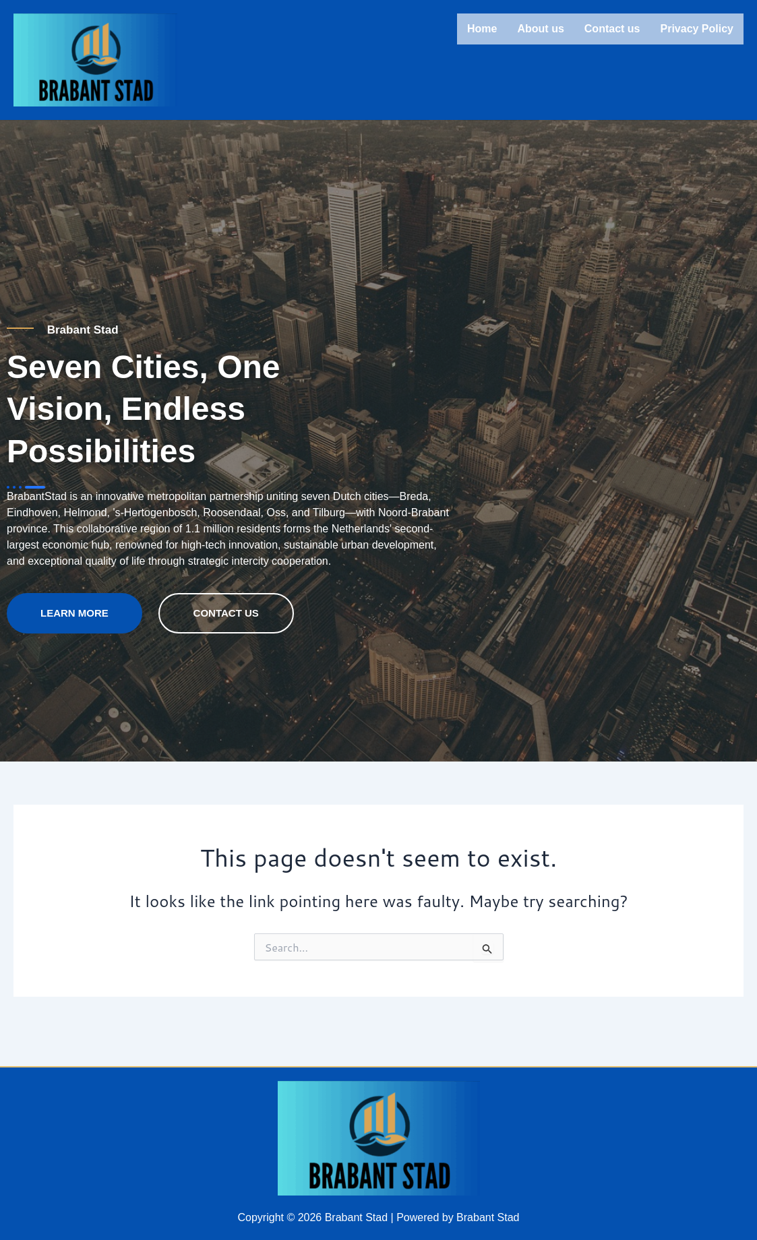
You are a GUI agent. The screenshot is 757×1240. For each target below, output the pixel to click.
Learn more (74, 639)
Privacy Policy (696, 28)
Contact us (612, 28)
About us (540, 28)
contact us (226, 639)
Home (482, 28)
